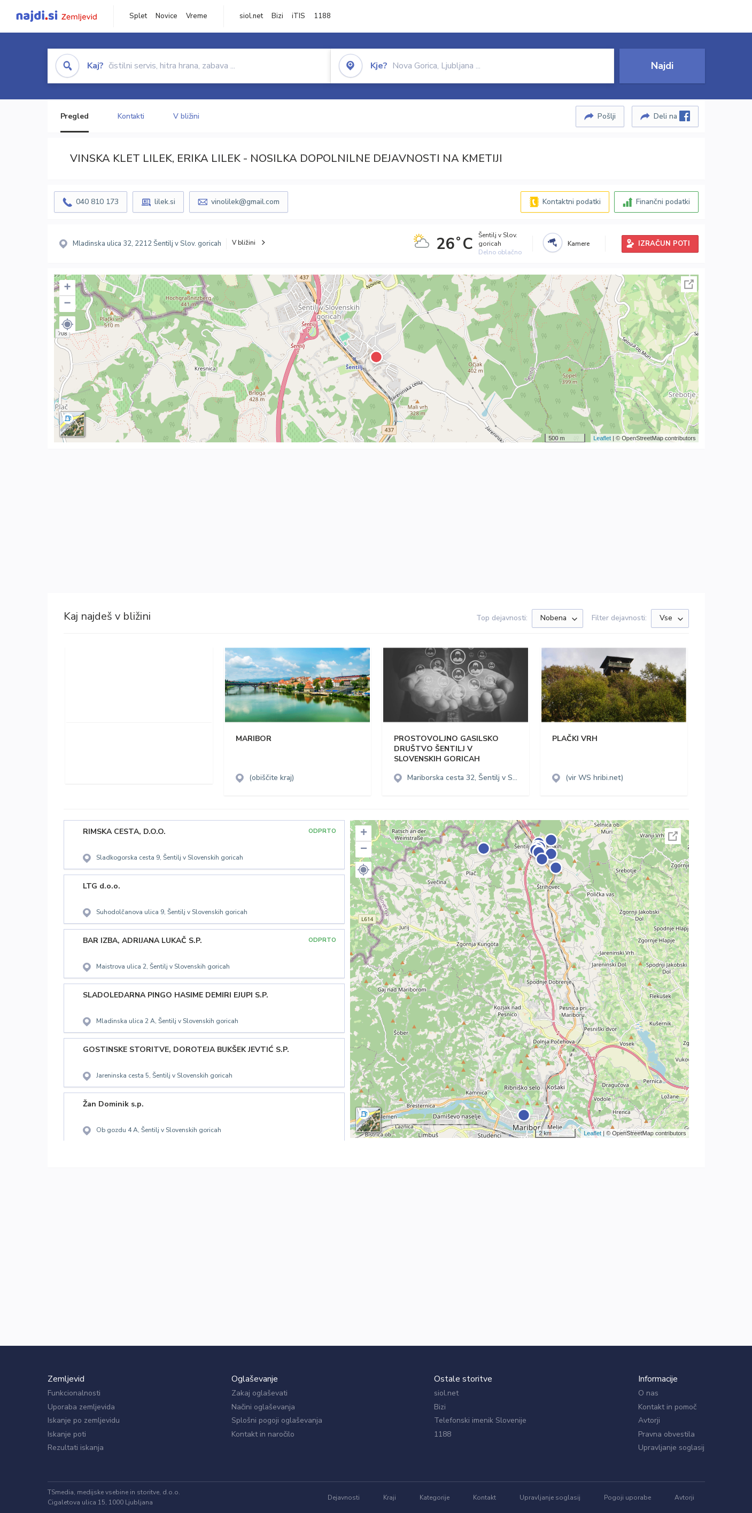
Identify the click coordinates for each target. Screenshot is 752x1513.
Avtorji (649, 1420)
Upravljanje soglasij (671, 1447)
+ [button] (67, 288)
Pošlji (607, 116)
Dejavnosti (344, 1497)
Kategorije (434, 1497)
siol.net (251, 16)
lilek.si (164, 202)
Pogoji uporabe (627, 1497)
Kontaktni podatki (571, 202)
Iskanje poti (67, 1434)
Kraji (389, 1497)
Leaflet (602, 438)
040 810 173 (97, 202)
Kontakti (131, 116)
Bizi (277, 16)
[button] (67, 324)
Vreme (196, 16)
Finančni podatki (663, 202)
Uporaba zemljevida (81, 1407)
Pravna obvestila (666, 1434)
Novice (166, 16)
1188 (322, 16)
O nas (648, 1393)
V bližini (186, 116)
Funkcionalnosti (74, 1393)
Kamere (579, 243)
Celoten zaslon (689, 284)
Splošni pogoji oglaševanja (276, 1420)
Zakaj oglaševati (259, 1393)
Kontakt (484, 1497)
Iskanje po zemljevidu (84, 1420)
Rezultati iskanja (76, 1447)
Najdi (662, 65)
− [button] (67, 304)
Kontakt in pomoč (667, 1407)
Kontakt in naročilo (262, 1434)
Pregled (74, 116)
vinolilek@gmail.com (245, 202)
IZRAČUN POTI (664, 243)
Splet (138, 16)
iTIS (298, 16)
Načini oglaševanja (263, 1407)
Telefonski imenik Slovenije (480, 1420)
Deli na (672, 116)
